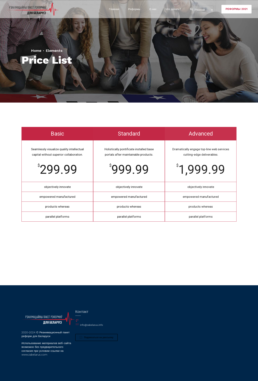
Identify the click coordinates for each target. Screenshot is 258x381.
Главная (114, 9)
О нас (153, 9)
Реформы (134, 9)
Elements (54, 50)
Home (36, 50)
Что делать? (173, 9)
